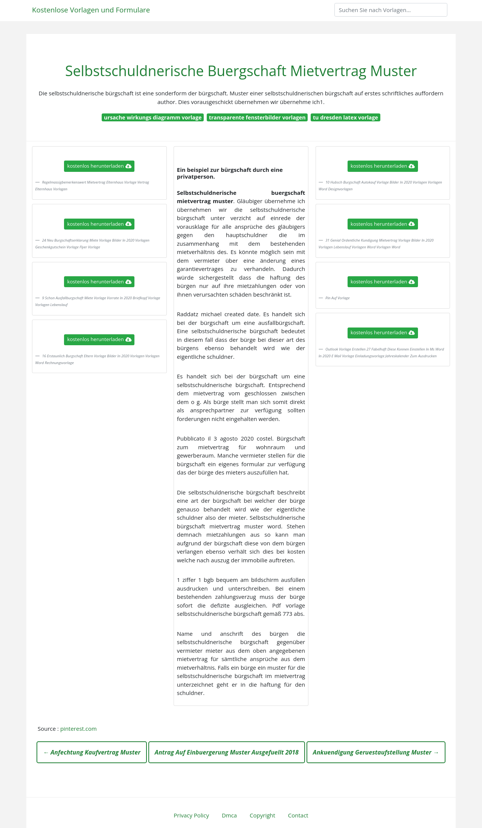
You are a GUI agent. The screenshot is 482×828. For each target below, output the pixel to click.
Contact (298, 815)
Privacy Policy (191, 815)
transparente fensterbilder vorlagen (257, 117)
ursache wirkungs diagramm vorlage (152, 117)
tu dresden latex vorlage (345, 117)
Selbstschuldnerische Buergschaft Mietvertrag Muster (241, 70)
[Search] (390, 10)
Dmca (229, 815)
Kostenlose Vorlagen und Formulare (91, 9)
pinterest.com (78, 728)
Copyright (262, 815)
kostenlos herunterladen (99, 165)
